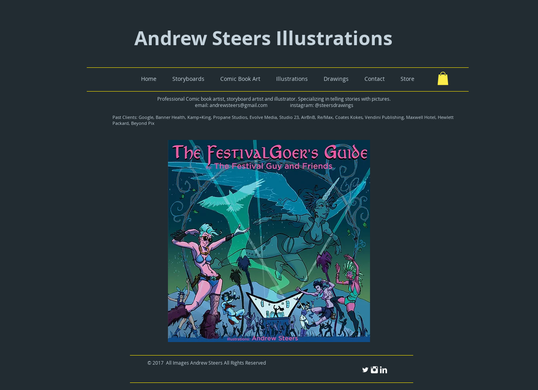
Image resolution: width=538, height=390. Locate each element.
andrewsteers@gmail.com (238, 105)
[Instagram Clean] (374, 369)
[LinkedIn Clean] (383, 369)
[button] (442, 78)
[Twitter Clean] (365, 369)
